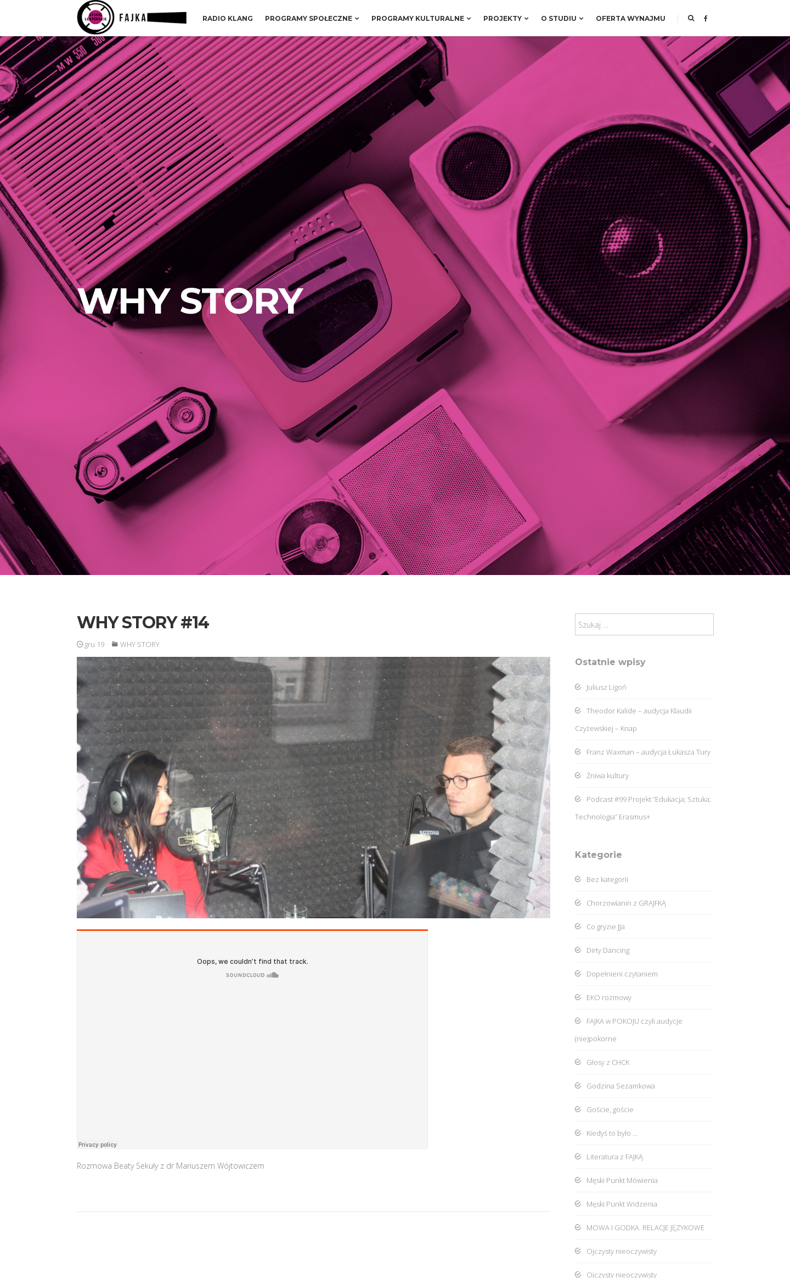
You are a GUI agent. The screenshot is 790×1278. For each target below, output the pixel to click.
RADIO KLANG (227, 18)
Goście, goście (604, 1109)
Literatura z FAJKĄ (609, 1157)
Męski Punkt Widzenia (616, 1204)
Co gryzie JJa (600, 926)
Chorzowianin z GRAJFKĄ (620, 903)
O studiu (562, 18)
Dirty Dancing (602, 950)
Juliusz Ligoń (601, 687)
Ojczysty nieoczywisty (616, 1251)
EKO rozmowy (603, 997)
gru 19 (90, 644)
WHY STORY (140, 644)
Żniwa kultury (602, 775)
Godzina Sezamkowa (615, 1086)
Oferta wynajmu (630, 18)
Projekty (506, 18)
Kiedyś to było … (606, 1133)
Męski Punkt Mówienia (616, 1180)
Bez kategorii (601, 879)
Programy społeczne (312, 18)
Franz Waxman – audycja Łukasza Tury (642, 752)
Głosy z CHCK (602, 1062)
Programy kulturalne (421, 18)
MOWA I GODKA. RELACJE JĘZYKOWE (639, 1227)
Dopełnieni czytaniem (616, 974)
